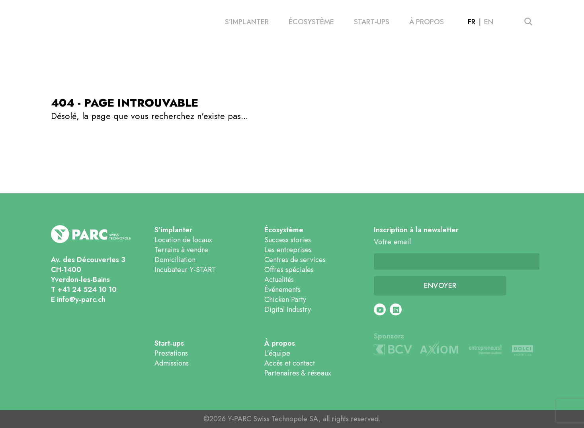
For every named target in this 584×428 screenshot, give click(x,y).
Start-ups (371, 22)
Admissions (171, 363)
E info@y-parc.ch (78, 299)
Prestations (171, 353)
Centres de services (295, 260)
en (488, 22)
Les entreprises (288, 250)
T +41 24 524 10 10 (84, 289)
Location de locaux (183, 240)
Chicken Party (285, 299)
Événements (282, 289)
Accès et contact (289, 363)
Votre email (392, 242)
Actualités (279, 279)
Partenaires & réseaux (297, 373)
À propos (426, 22)
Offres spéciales (289, 270)
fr (471, 22)
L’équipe (277, 353)
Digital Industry (287, 309)
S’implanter (247, 22)
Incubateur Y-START (185, 270)
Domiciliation (174, 260)
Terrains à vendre (181, 250)
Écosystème (311, 22)
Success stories (287, 240)
